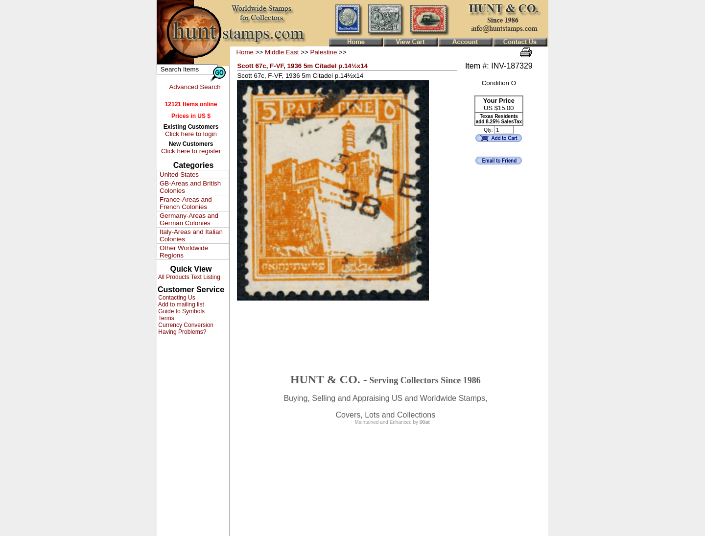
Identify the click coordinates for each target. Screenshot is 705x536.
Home (245, 52)
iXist (425, 422)
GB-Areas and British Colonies (190, 187)
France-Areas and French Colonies (186, 203)
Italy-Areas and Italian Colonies (191, 235)
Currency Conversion (185, 325)
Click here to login (191, 134)
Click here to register (191, 151)
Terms (165, 318)
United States (179, 174)
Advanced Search (194, 87)
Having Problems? (181, 331)
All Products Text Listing (188, 277)
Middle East (282, 52)
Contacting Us (176, 297)
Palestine (323, 52)
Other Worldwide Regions (184, 251)
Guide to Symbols (181, 311)
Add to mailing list (180, 304)
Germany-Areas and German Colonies (189, 219)
